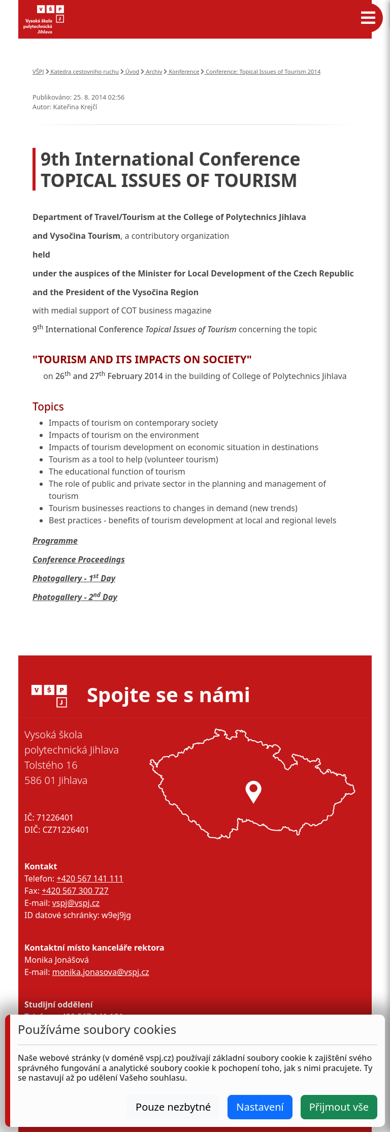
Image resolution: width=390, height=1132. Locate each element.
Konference (181, 71)
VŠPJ (38, 71)
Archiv (151, 71)
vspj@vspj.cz (76, 902)
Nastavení (259, 1107)
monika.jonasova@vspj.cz (100, 972)
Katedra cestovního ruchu (82, 71)
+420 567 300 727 (75, 890)
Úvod (129, 71)
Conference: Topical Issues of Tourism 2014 (260, 71)
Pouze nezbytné (173, 1107)
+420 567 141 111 (89, 878)
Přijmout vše (339, 1107)
